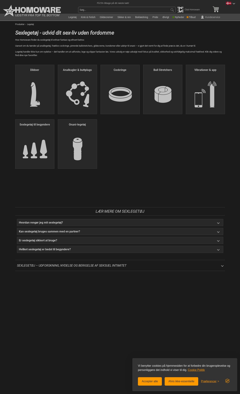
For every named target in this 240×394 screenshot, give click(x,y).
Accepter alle (150, 381)
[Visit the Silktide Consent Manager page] (227, 381)
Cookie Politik (196, 369)
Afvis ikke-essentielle (182, 381)
